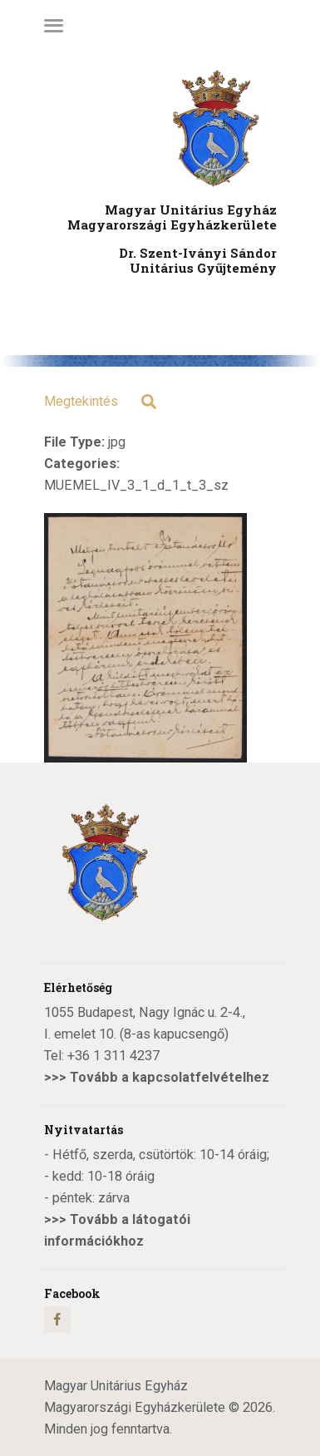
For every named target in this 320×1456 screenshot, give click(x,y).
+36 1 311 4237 (113, 1056)
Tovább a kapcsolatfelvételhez (169, 1077)
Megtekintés (81, 401)
